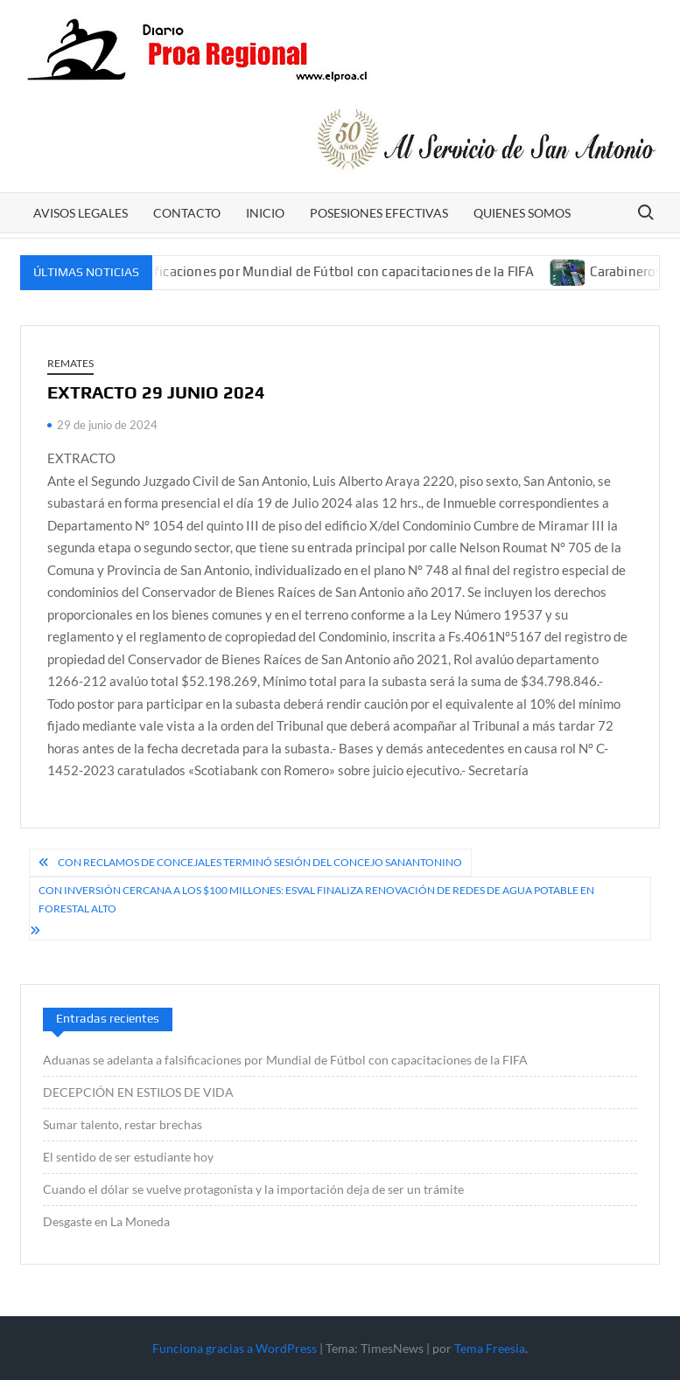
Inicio (265, 212)
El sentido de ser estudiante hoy (128, 1156)
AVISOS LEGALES (80, 212)
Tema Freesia (489, 1348)
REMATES (70, 363)
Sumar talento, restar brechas (122, 1124)
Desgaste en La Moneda (106, 1221)
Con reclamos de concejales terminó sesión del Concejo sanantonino (260, 862)
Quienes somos (522, 212)
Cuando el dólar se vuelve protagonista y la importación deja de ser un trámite (253, 1189)
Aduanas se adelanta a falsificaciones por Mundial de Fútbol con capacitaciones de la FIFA (273, 271)
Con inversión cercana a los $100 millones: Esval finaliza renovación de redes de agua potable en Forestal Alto (316, 899)
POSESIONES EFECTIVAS (379, 212)
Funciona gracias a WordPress (234, 1348)
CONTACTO (187, 212)
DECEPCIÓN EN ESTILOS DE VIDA (138, 1092)
